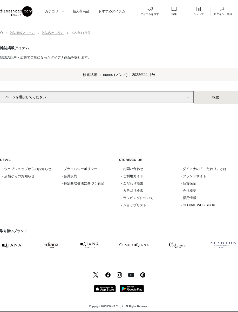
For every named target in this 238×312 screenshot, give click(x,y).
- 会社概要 (188, 191)
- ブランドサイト (193, 176)
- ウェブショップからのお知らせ (26, 169)
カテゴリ (51, 11)
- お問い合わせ (132, 169)
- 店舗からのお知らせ (18, 176)
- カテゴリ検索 (132, 191)
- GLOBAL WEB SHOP (198, 205)
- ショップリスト (134, 205)
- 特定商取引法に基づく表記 (83, 183)
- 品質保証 (188, 183)
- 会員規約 (69, 176)
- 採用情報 (188, 198)
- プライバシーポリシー (79, 169)
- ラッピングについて (137, 198)
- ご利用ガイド (132, 176)
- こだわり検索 (132, 183)
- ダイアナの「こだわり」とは (204, 169)
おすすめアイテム (111, 11)
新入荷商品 (81, 11)
